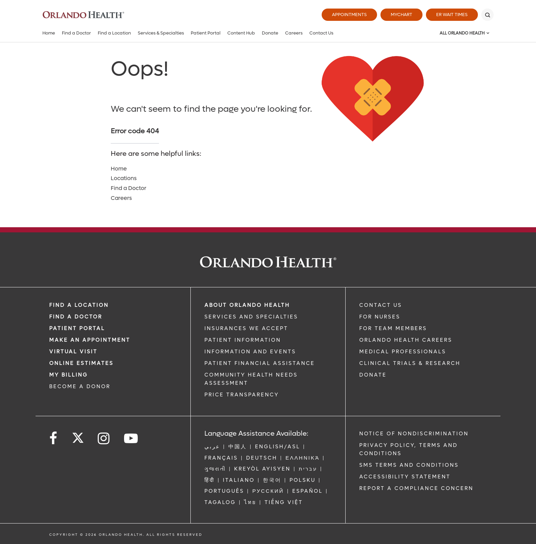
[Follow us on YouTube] (131, 439)
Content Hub (241, 33)
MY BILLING (68, 374)
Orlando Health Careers (405, 340)
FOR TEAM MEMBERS (393, 328)
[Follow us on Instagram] (104, 439)
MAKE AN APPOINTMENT (89, 340)
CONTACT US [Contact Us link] (380, 305)
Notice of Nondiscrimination (414, 433)
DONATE (373, 374)
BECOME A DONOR (79, 386)
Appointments (349, 14)
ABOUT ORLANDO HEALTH (247, 305)
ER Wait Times (452, 14)
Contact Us (321, 33)
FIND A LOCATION (79, 305)
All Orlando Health (462, 33)
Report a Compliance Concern (416, 488)
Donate (270, 33)
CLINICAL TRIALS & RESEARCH (409, 363)
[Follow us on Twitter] (78, 436)
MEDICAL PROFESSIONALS (402, 351)
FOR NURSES (379, 316)
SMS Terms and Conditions (409, 465)
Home (48, 33)
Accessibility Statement (405, 476)
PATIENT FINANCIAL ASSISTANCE (259, 363)
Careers (294, 33)
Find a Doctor (76, 33)
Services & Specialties (161, 33)
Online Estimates (81, 363)
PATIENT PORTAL (77, 328)
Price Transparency (241, 394)
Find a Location (114, 33)
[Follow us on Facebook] (53, 439)
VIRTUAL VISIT (73, 351)
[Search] (487, 15)
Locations (124, 178)
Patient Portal (205, 33)
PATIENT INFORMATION (242, 340)
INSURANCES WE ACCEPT (246, 328)
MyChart (401, 14)
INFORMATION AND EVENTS (250, 351)
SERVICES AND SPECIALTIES (251, 316)
